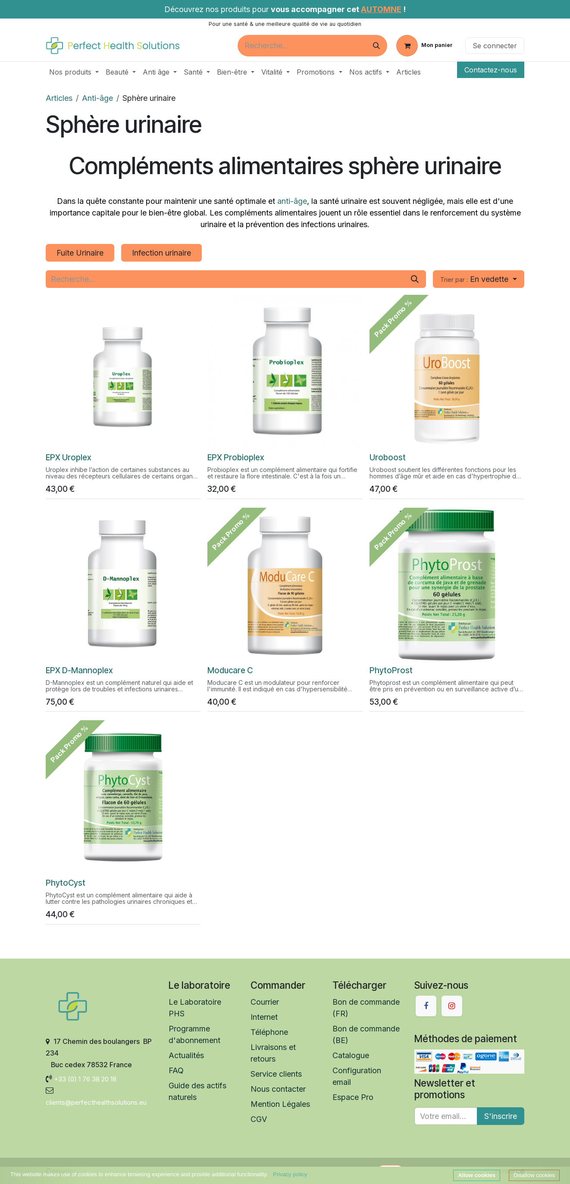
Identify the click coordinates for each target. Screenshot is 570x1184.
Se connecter (495, 45)
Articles (59, 98)
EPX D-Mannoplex (79, 670)
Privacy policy (290, 1174)
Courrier (265, 1001)
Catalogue (350, 1055)
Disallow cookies (534, 1175)
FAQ (176, 1070)
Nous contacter (278, 1088)
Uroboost (388, 458)
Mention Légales (280, 1104)
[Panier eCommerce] (424, 45)
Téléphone (269, 1032)
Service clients (277, 1073)
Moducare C (230, 670)
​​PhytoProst (391, 670)
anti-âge (292, 201)
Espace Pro (352, 1097)
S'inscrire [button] (500, 1116)
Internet (264, 1017)
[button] (478, 279)
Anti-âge (97, 98)
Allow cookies (476, 1175)
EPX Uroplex (68, 458)
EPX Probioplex (235, 458)
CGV (259, 1119)
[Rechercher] (376, 45)
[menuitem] (74, 72)
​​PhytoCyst (65, 883)
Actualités (186, 1055)
